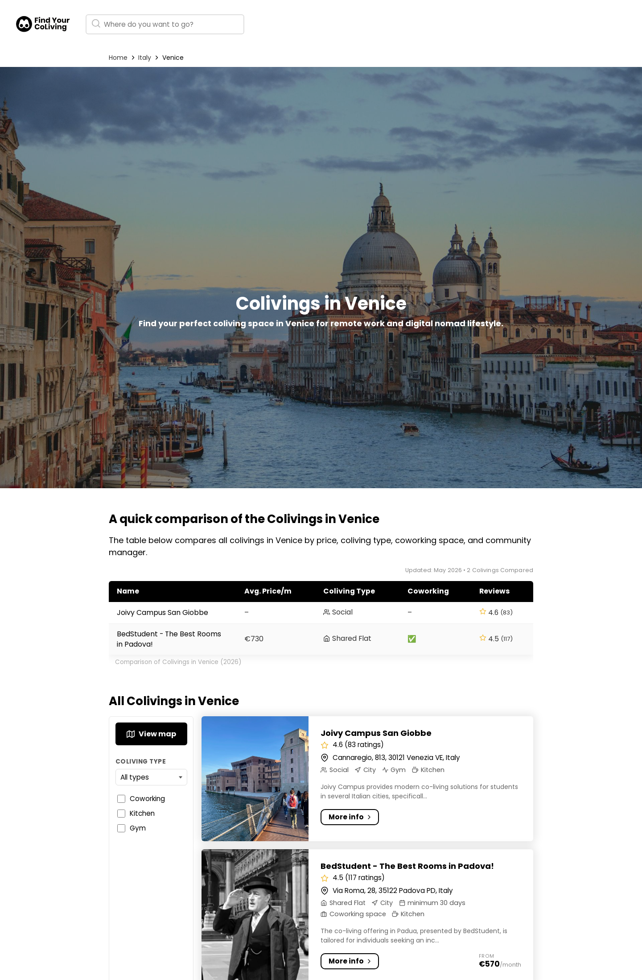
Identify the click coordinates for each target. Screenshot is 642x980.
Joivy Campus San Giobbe (162, 612)
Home (118, 57)
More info (351, 817)
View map (151, 734)
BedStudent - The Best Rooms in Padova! (407, 866)
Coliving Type (140, 761)
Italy (144, 57)
